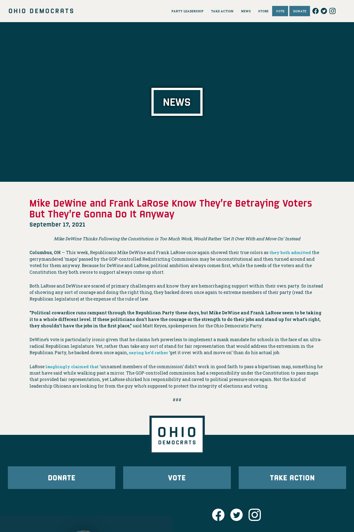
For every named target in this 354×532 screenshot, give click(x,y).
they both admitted (290, 252)
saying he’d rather (149, 352)
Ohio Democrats (41, 11)
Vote (177, 478)
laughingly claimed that (73, 366)
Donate (61, 478)
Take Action (292, 478)
